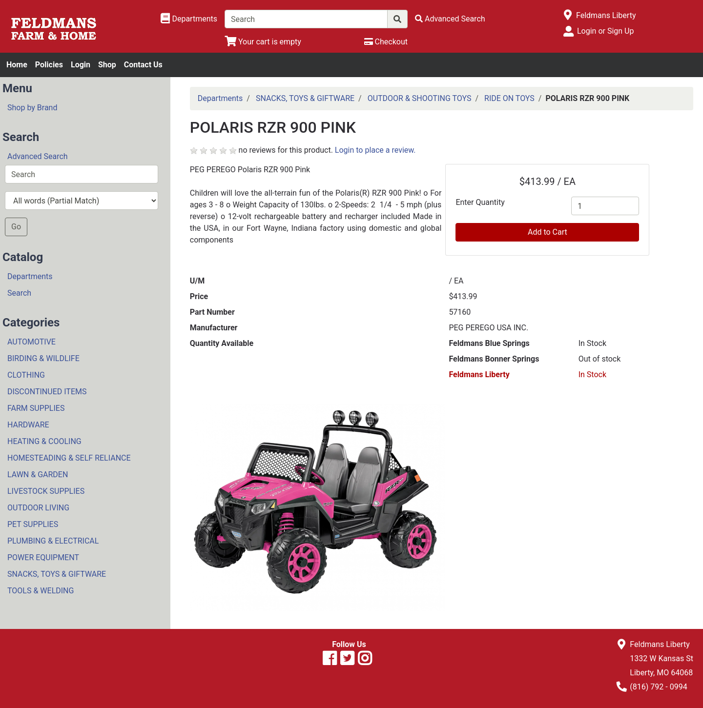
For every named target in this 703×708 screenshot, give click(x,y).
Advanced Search (37, 156)
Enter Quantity (479, 202)
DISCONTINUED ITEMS (46, 391)
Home (16, 64)
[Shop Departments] (189, 19)
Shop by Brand (32, 107)
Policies (49, 64)
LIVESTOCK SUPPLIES (45, 491)
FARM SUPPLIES (35, 408)
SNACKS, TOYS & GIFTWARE (56, 574)
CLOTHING (26, 375)
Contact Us (143, 64)
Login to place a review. (375, 150)
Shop (107, 64)
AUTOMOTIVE (31, 341)
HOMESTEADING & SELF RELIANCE (69, 458)
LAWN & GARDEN (37, 474)
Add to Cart (547, 232)
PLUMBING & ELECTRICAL (53, 541)
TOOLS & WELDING (40, 590)
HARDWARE (28, 424)
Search (19, 293)
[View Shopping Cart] (263, 41)
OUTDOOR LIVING (38, 507)
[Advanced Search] (450, 18)
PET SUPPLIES (32, 524)
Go (16, 226)
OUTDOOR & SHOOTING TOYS (420, 98)
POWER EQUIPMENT (43, 557)
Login (80, 64)
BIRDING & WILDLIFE (43, 358)
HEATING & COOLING (44, 441)
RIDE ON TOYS (509, 98)
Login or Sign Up (605, 31)
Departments (30, 276)
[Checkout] (386, 41)
